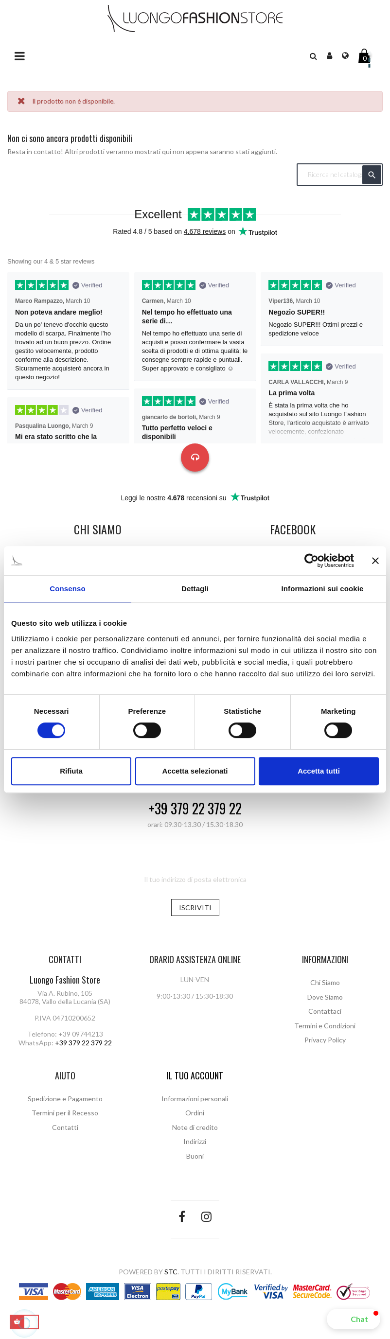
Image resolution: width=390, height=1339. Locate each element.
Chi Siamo (325, 982)
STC (170, 1272)
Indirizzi (194, 1141)
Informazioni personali (194, 1098)
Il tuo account (195, 1075)
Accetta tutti (319, 771)
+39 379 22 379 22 (195, 808)
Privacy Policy (325, 1040)
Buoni (195, 1156)
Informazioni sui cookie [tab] (323, 588)
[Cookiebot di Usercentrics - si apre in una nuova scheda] (311, 560)
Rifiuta (71, 771)
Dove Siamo (325, 997)
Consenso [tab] (67, 588)
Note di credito (195, 1127)
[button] (353, 1319)
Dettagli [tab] (195, 588)
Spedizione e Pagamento (65, 1098)
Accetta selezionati (195, 771)
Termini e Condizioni (324, 1026)
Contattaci (324, 1011)
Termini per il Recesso (65, 1113)
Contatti (65, 1127)
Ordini (194, 1113)
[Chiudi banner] (375, 560)
